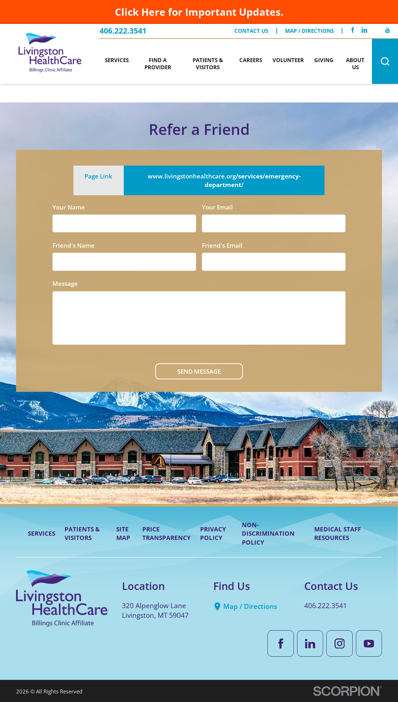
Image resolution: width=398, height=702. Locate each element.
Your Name (68, 207)
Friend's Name (73, 245)
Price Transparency (166, 533)
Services (41, 533)
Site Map (123, 533)
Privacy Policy (213, 533)
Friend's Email (222, 245)
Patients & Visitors (82, 533)
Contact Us (251, 31)
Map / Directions (309, 31)
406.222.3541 (123, 31)
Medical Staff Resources (337, 533)
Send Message (199, 371)
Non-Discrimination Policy (268, 533)
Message (65, 283)
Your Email (217, 207)
